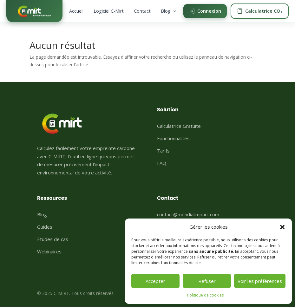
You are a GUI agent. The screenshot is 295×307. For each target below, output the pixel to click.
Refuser (207, 281)
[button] (282, 227)
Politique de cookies (205, 295)
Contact (142, 11)
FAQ (161, 163)
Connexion (205, 11)
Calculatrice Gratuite (179, 126)
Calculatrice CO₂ (259, 11)
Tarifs (163, 150)
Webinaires (49, 251)
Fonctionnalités (173, 138)
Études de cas (52, 239)
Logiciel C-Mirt (109, 11)
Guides (44, 227)
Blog (169, 11)
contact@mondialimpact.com (188, 214)
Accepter (155, 281)
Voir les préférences (260, 281)
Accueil (76, 11)
